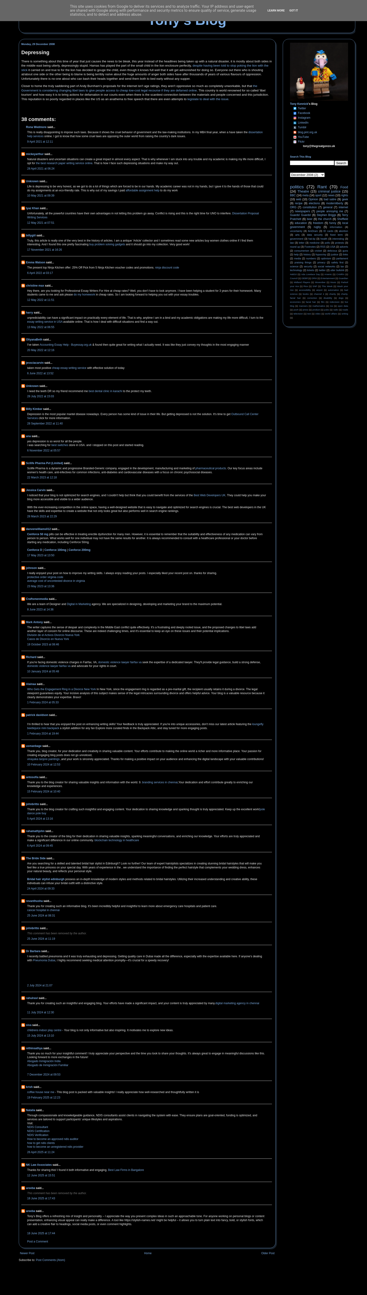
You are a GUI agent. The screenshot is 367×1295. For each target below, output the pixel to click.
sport (318, 195)
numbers (311, 258)
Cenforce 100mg (55, 550)
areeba (30, 1188)
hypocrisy (321, 254)
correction (312, 298)
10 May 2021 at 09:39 (40, 195)
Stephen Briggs (326, 215)
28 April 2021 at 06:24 (41, 168)
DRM (314, 278)
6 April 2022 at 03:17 (40, 273)
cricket (318, 250)
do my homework (84, 294)
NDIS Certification (38, 1131)
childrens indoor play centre (44, 1030)
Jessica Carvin (36, 490)
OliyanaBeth (34, 339)
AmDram (313, 231)
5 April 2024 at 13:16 (40, 818)
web (298, 199)
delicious (332, 250)
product (316, 309)
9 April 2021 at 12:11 (40, 141)
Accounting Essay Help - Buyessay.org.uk (66, 344)
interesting (338, 238)
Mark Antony (34, 622)
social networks (326, 266)
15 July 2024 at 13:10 (40, 1035)
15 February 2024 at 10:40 (43, 791)
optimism (326, 258)
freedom (318, 223)
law (292, 242)
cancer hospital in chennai (43, 910)
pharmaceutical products (210, 468)
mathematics (318, 306)
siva (28, 1025)
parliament (342, 258)
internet (343, 207)
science (294, 266)
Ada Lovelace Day (310, 274)
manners (303, 306)
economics (295, 302)
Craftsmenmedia (37, 599)
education (301, 223)
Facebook (304, 113)
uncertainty (296, 231)
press (305, 309)
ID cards (328, 231)
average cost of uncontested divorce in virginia (56, 581)
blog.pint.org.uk (307, 132)
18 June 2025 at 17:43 (41, 1198)
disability (327, 298)
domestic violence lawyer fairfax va (120, 662)
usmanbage (34, 746)
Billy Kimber (34, 409)
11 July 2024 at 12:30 (40, 1012)
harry (29, 312)
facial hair (311, 302)
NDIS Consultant (37, 1127)
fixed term (336, 234)
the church (324, 219)
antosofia (32, 777)
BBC (293, 195)
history (307, 254)
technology (296, 270)
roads (345, 309)
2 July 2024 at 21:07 (39, 985)
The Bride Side (36, 858)
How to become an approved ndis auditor (52, 1139)
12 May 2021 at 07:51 (40, 222)
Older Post (268, 1253)
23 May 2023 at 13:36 (40, 586)
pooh (296, 309)
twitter (322, 270)
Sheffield (342, 219)
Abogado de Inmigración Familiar (47, 1065)
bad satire (330, 199)
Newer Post (27, 1253)
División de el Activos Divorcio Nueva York (53, 635)
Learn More (276, 10)
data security (315, 234)
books (306, 294)
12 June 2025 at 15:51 (41, 1175)
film (323, 302)
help (296, 254)
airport (319, 290)
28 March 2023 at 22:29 (42, 516)
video (318, 313)
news (331, 195)
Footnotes (310, 246)
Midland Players (302, 282)
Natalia (30, 1110)
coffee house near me (40, 1092)
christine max (35, 285)
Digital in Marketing (79, 604)
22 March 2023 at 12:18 (42, 477)
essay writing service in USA (44, 321)
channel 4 (319, 294)
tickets (310, 270)
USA (332, 246)
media (297, 258)
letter (302, 242)
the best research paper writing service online (64, 163)
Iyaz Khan (32, 208)
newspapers (302, 211)
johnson (31, 568)
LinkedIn (303, 122)
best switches (59, 445)
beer (309, 219)
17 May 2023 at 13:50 (40, 555)
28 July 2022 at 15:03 (40, 396)
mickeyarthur (35, 154)
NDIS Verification (37, 1135)
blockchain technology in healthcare (116, 840)
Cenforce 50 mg (37, 534)
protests (339, 242)
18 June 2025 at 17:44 (41, 1233)
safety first (337, 262)
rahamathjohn (35, 831)
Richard (31, 657)
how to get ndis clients (41, 1143)
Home (148, 1253)
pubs (326, 309)
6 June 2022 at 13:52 (40, 373)
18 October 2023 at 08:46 (43, 644)
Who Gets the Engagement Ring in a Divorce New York (61, 689)
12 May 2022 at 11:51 (40, 300)
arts (297, 234)
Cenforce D (34, 550)
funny (332, 223)
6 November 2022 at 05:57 (43, 450)
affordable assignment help (142, 190)
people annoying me (329, 211)
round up (295, 246)
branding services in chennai (160, 782)
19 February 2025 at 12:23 (43, 1097)
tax (342, 266)
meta (305, 195)
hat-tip (312, 238)
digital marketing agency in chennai (237, 1003)
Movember (320, 282)
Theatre (303, 191)
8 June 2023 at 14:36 (40, 609)
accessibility (305, 290)
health (323, 238)
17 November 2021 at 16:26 (44, 249)
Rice (306, 286)
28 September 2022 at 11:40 (45, 423)
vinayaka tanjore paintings (43, 759)
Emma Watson (35, 262)
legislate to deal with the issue (207, 99)
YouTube (303, 137)
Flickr (301, 141)
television (298, 313)
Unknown (32, 181)
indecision (335, 302)
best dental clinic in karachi (105, 391)
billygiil (31, 235)
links (345, 254)
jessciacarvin (35, 362)
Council (293, 278)
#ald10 (293, 274)
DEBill (304, 278)
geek (345, 199)
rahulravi (32, 998)
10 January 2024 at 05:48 (43, 671)
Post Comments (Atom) (50, 1260)
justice (334, 254)
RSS (323, 246)
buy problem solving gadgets (107, 244)
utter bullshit (337, 270)
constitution (310, 207)
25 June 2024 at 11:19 (41, 938)
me (331, 306)
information (336, 227)
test (309, 313)
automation (333, 290)
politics (297, 186)
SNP (314, 286)
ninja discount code (167, 267)
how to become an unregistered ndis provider (55, 1146)
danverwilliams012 (38, 529)
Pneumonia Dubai (44, 960)
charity (332, 294)
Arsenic (328, 274)
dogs (341, 298)
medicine (315, 242)
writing (344, 313)
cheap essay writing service (69, 368)
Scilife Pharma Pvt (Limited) (44, 463)
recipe (299, 203)
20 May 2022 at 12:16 (40, 350)
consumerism (301, 250)
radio (335, 309)
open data (343, 306)
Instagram (304, 117)
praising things (303, 262)
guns (345, 250)
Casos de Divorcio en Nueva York (48, 639)
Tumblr (302, 127)
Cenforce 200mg (79, 550)
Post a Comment (37, 1241)
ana (28, 436)
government (296, 238)
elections (314, 203)
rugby (317, 227)
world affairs (331, 313)
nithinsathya (34, 1048)
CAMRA (340, 274)
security (308, 266)
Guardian (343, 278)
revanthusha (34, 901)
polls (327, 242)
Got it (293, 10)
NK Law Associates (39, 1164)
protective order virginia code (45, 577)
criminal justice (329, 191)
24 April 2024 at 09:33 (41, 888)
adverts (344, 246)
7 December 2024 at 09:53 (43, 1074)
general (327, 207)
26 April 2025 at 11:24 (41, 1152)
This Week (327, 286)
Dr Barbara (33, 951)
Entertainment (328, 278)
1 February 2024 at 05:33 (43, 702)
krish (29, 1087)
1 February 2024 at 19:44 (43, 733)
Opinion (313, 199)
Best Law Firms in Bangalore (126, 1170)
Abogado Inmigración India (44, 1061)
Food (344, 187)
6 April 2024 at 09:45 (40, 845)
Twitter (302, 108)
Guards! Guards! (300, 215)
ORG (293, 207)
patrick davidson (37, 715)
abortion (343, 231)
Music (333, 282)
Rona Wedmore (36, 127)
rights (344, 195)
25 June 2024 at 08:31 (41, 915)
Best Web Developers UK (209, 495)
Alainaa (31, 684)
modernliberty (334, 203)
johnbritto (32, 804)
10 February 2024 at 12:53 (43, 764)
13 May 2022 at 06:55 (40, 327)
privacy (321, 262)
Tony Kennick (299, 104)
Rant (322, 186)
